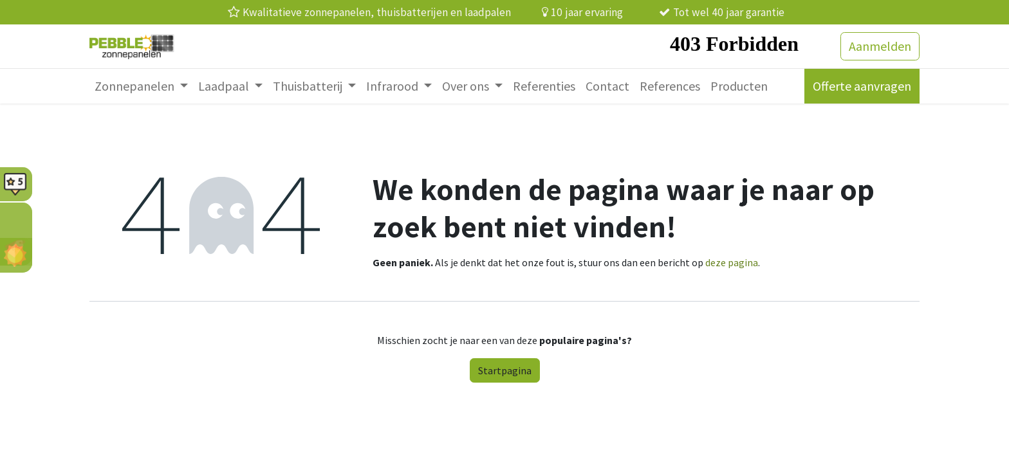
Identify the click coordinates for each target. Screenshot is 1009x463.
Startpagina (505, 370)
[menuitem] (141, 86)
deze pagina (731, 262)
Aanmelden (880, 46)
